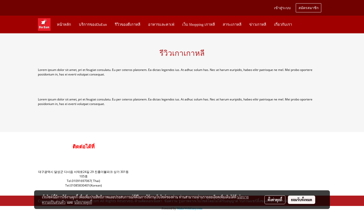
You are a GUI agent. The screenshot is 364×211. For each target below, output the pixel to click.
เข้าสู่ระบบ (282, 8)
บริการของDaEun (93, 24)
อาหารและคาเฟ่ (161, 24)
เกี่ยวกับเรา (283, 24)
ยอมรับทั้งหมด (301, 199)
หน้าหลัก (64, 24)
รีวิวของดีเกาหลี (127, 24)
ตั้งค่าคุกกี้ (275, 199)
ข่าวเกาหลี (257, 24)
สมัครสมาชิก (308, 8)
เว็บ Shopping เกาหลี (198, 24)
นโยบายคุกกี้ (83, 202)
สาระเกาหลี (232, 24)
